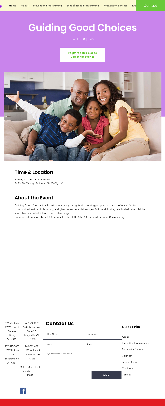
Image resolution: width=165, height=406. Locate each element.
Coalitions (127, 368)
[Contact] (150, 5)
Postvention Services (133, 349)
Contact (126, 374)
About (125, 336)
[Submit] (106, 375)
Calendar (127, 355)
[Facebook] (23, 391)
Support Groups (130, 361)
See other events (82, 57)
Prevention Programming (135, 343)
